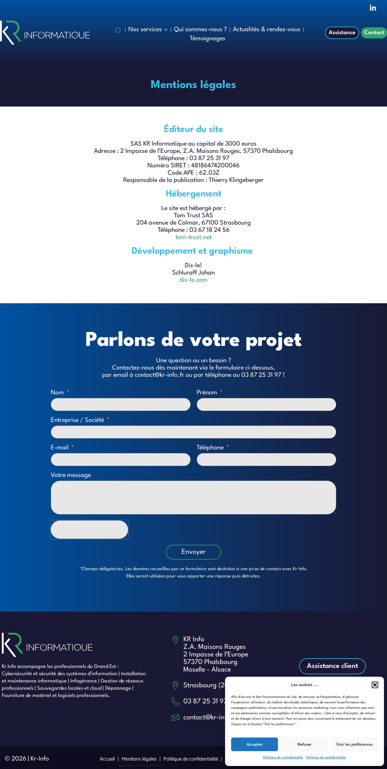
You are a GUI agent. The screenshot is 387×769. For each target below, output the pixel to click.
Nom (58, 393)
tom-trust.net (194, 238)
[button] (375, 685)
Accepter (255, 744)
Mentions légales (139, 759)
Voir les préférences (354, 744)
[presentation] (89, 530)
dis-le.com (193, 280)
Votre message (71, 475)
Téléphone (211, 448)
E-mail (60, 448)
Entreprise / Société (78, 420)
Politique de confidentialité (283, 757)
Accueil (107, 759)
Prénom (208, 393)
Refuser (304, 744)
